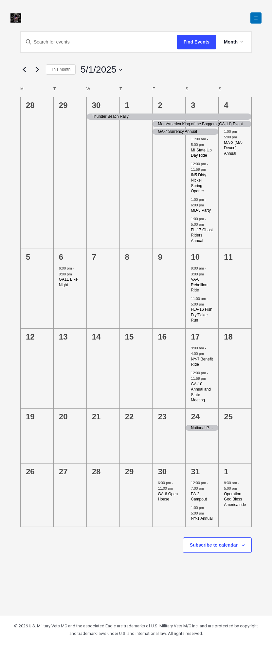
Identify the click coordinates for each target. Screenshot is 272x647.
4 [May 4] (226, 105)
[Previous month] (24, 70)
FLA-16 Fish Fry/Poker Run (201, 315)
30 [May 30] (162, 471)
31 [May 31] (195, 471)
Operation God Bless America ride (235, 499)
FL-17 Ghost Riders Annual (202, 235)
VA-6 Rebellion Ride (199, 284)
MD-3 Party (201, 210)
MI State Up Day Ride (201, 153)
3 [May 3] (193, 105)
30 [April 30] (96, 105)
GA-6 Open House (168, 497)
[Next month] (37, 70)
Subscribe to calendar (214, 545)
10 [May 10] (195, 257)
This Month (60, 69)
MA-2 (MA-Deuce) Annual (233, 148)
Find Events (196, 41)
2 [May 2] (160, 105)
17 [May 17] (195, 336)
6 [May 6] (61, 257)
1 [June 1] (226, 471)
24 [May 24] (195, 416)
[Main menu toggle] (256, 18)
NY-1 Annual (201, 518)
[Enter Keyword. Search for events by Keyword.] (99, 42)
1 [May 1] (127, 105)
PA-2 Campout (199, 497)
